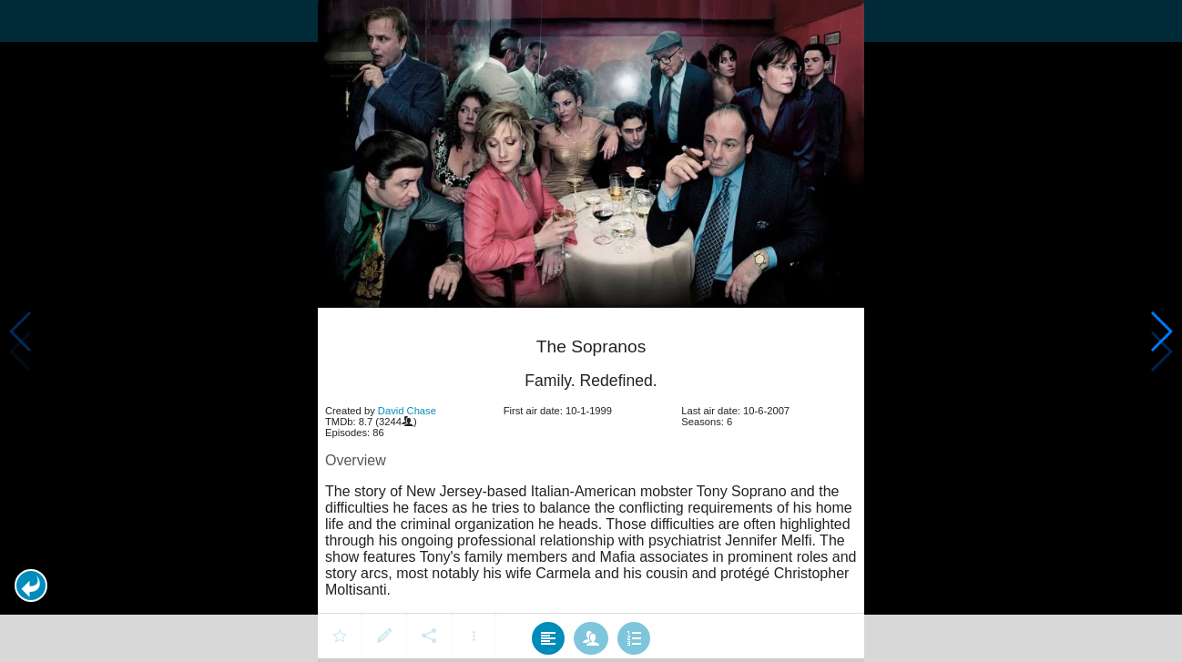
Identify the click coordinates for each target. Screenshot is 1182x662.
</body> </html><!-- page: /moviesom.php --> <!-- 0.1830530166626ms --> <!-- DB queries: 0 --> (591, 331)
